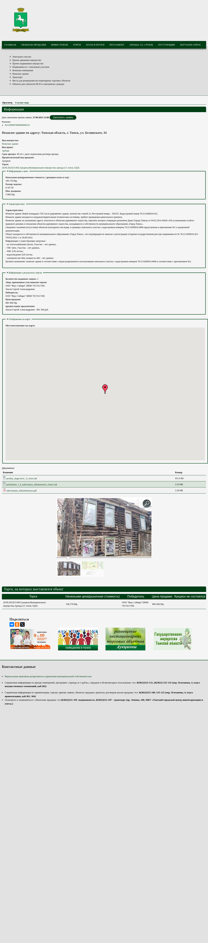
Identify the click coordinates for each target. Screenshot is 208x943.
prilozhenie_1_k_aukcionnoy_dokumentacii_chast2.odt (31, 484)
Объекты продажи (33, 44)
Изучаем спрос (190, 44)
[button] (105, 389)
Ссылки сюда (22, 102)
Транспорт (17, 77)
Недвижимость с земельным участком (30, 67)
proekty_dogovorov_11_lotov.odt (21, 478)
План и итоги (95, 44)
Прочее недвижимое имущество (27, 63)
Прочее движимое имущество (26, 60)
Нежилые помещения (22, 70)
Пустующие (166, 44)
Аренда (5, 150)
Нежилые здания (20, 73)
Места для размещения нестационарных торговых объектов (41, 80)
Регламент (117, 44)
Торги (77, 44)
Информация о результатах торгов (25, 272)
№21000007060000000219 (17, 125)
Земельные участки (21, 56)
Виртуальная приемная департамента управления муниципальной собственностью (48, 676)
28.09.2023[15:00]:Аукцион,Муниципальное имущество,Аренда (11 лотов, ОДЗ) (40, 167)
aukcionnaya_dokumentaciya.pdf (21, 490)
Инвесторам (59, 44)
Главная (10, 44)
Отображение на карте (19, 319)
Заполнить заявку (63, 117)
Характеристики (16, 204)
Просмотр (8, 102)
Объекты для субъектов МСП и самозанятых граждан (38, 84)
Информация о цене (18, 171)
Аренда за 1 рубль (141, 44)
